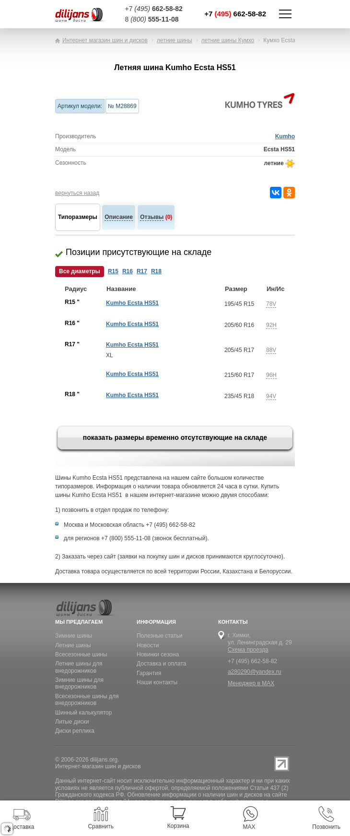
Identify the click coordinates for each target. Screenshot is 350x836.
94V (271, 396)
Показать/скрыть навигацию (285, 14)
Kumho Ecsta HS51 (132, 303)
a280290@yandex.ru (254, 671)
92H (271, 325)
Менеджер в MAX (251, 683)
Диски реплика (74, 730)
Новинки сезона (158, 654)
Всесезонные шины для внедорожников (86, 699)
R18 (156, 271)
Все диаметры (79, 271)
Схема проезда (248, 649)
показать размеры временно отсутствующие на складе (175, 437)
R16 (127, 271)
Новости (148, 645)
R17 (142, 271)
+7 (235, 14)
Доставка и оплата (162, 663)
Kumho (285, 136)
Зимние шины (73, 635)
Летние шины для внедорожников (78, 667)
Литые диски (72, 721)
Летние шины (73, 645)
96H (271, 375)
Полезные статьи (159, 635)
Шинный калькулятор (83, 712)
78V (271, 304)
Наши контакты (157, 682)
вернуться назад (77, 193)
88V (271, 350)
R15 (113, 271)
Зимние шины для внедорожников (79, 683)
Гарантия (149, 673)
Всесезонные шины (81, 654)
